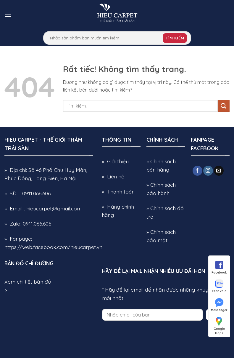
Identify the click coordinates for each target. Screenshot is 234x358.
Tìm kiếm (175, 38)
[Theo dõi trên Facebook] (197, 171)
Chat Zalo (219, 285)
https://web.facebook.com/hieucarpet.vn (53, 247)
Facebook (219, 267)
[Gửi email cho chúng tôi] (219, 171)
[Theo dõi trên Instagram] (208, 171)
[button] (8, 14)
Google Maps (219, 323)
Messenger (219, 304)
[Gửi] (224, 105)
